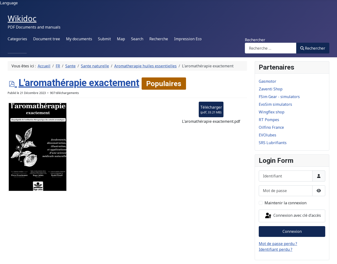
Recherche (158, 38)
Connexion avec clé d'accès (292, 215)
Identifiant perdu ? (275, 249)
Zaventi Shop (271, 89)
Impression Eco (188, 38)
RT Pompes (269, 119)
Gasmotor (267, 81)
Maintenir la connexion (286, 202)
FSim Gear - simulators (279, 96)
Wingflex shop (271, 112)
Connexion (292, 231)
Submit (104, 38)
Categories (17, 38)
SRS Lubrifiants (273, 142)
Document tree (46, 38)
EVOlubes (267, 135)
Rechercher (255, 39)
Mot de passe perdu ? (278, 243)
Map (121, 38)
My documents (79, 38)
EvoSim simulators (275, 104)
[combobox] (270, 48)
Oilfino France (271, 127)
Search (137, 38)
